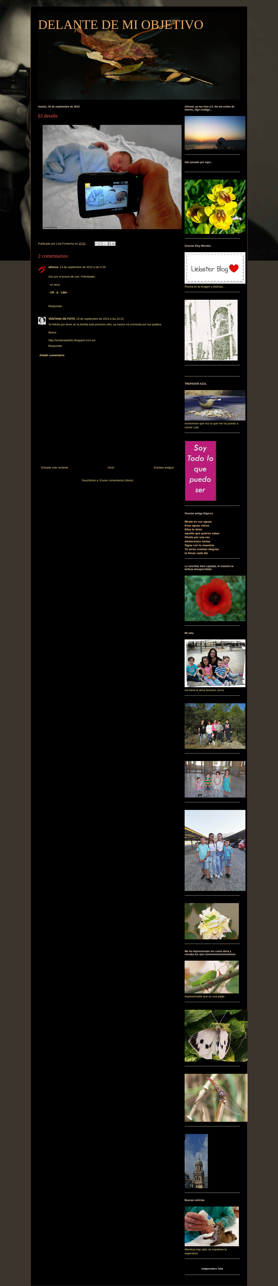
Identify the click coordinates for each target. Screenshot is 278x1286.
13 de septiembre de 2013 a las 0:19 (83, 267)
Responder (55, 306)
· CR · (52, 292)
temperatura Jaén (212, 1268)
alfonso (53, 267)
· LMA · (63, 292)
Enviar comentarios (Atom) (116, 480)
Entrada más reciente (54, 467)
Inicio (111, 467)
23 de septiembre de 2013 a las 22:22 (100, 318)
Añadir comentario (52, 355)
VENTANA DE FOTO (61, 318)
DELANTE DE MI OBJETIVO (121, 24)
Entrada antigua (164, 467)
